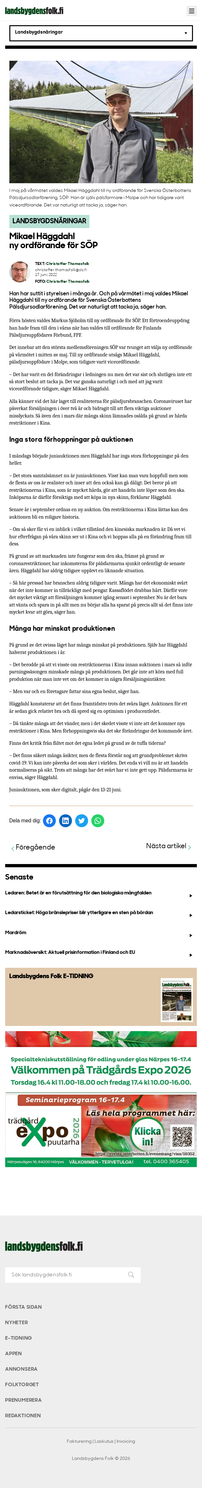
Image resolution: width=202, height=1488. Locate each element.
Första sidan (23, 1307)
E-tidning (18, 1338)
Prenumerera (23, 1400)
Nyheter (16, 1322)
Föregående (32, 848)
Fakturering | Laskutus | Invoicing (101, 1441)
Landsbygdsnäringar (49, 221)
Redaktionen (23, 1416)
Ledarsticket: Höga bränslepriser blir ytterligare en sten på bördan (99, 914)
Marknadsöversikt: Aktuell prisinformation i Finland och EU (99, 954)
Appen (13, 1353)
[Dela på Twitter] (81, 820)
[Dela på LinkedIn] (65, 820)
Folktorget (22, 1385)
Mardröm (99, 934)
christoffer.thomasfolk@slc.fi (61, 270)
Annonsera (21, 1369)
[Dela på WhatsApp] (97, 820)
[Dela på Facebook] (49, 820)
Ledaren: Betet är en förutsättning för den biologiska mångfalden (99, 894)
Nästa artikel (169, 846)
